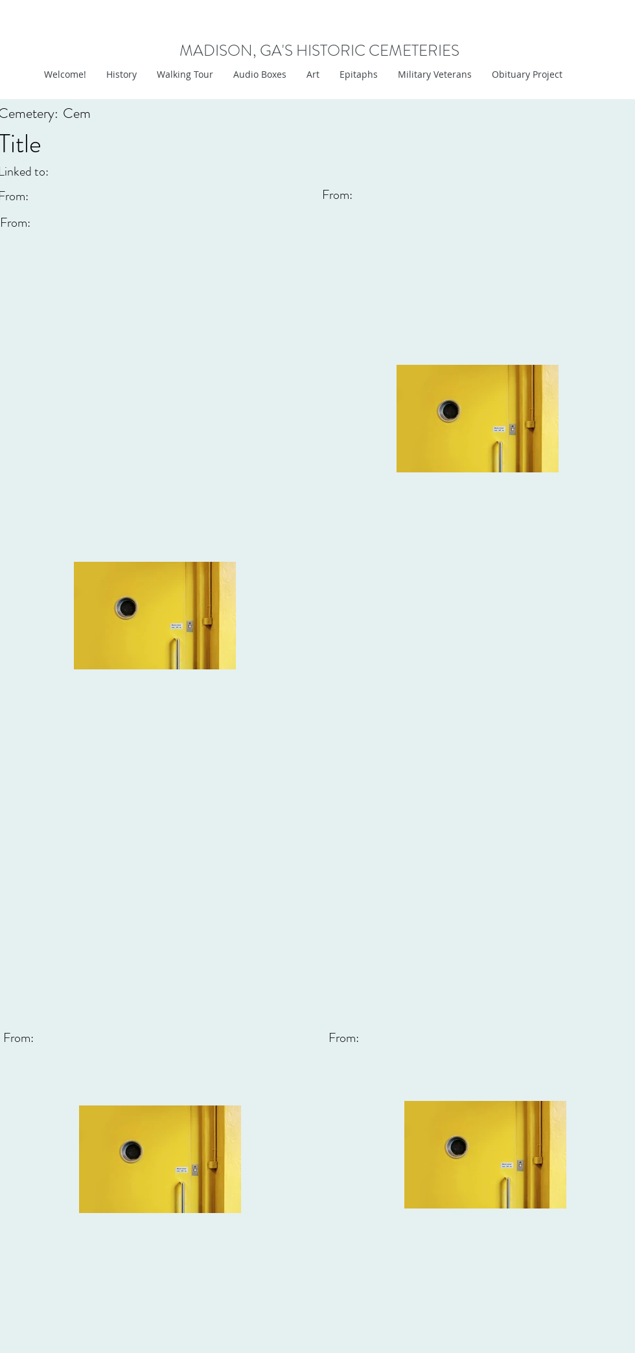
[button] (312, 74)
